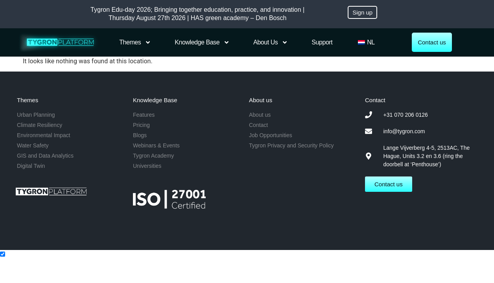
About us (270, 42)
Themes (135, 42)
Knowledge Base (202, 42)
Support (322, 42)
